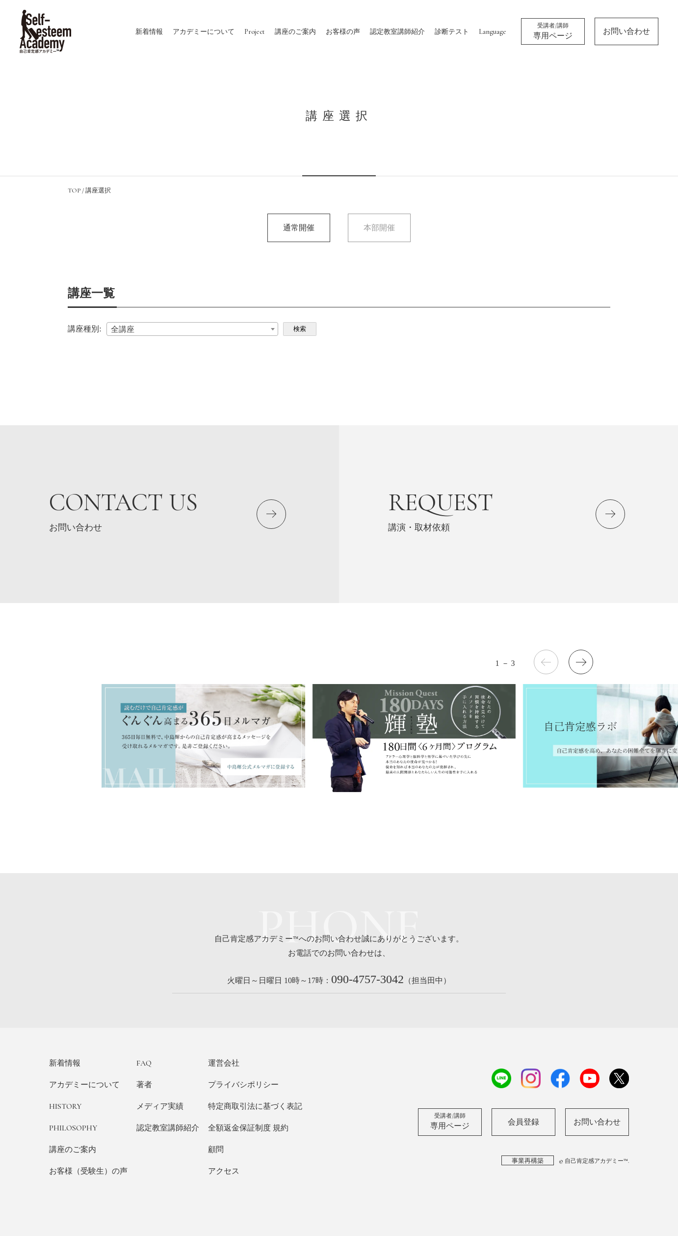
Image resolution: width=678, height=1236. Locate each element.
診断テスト (452, 31)
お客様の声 (343, 31)
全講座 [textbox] (122, 329)
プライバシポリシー (243, 1085)
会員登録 (523, 1122)
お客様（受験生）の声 (88, 1171)
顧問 (216, 1149)
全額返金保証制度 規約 (248, 1128)
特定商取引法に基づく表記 (255, 1106)
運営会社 (223, 1063)
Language (492, 31)
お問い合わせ (626, 31)
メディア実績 (159, 1106)
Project (254, 31)
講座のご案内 (295, 31)
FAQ (144, 1063)
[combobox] (192, 329)
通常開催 (298, 227)
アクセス (223, 1171)
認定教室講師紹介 (397, 31)
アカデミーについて (204, 31)
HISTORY (65, 1106)
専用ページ (553, 31)
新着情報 (149, 31)
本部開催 (379, 227)
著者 (144, 1085)
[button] (581, 662)
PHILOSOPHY (73, 1128)
